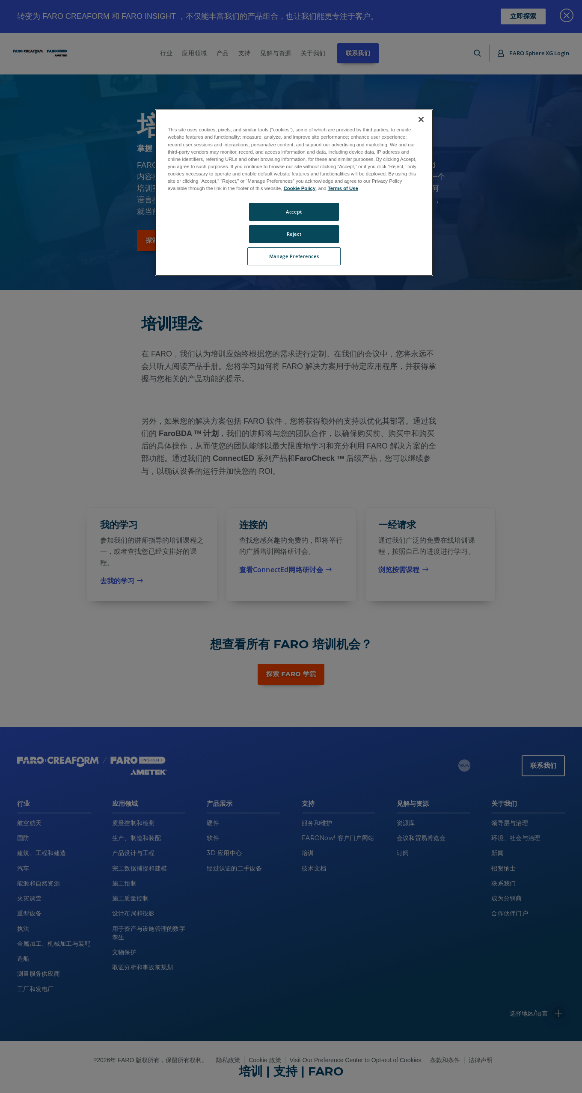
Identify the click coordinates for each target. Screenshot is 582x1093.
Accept (294, 211)
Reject (294, 234)
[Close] (421, 119)
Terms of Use (343, 188)
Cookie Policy (300, 188)
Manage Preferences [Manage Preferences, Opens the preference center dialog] (294, 256)
